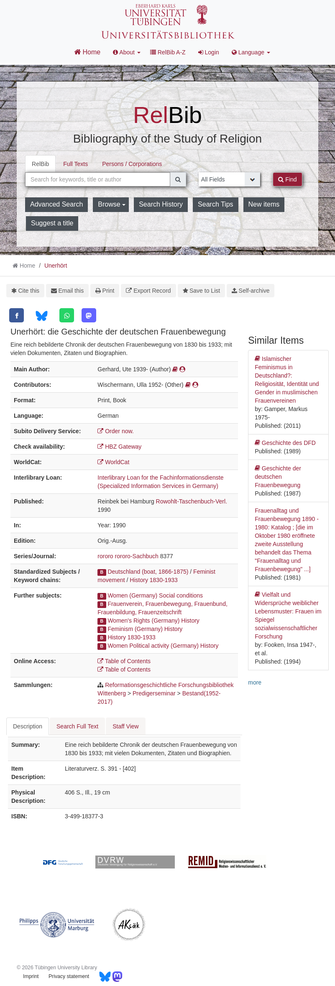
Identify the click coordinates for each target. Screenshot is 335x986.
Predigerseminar (154, 693)
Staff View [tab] (126, 726)
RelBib (40, 164)
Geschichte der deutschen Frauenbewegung (278, 476)
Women (117, 645)
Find (287, 179)
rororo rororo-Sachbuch (128, 556)
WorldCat (113, 462)
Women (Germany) (132, 595)
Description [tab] (27, 726)
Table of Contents (124, 661)
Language (251, 52)
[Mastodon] (89, 315)
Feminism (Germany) (134, 629)
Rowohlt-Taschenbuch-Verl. (191, 501)
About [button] (127, 52)
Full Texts (75, 164)
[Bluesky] (41, 316)
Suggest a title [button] (52, 223)
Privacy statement (69, 976)
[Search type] (230, 179)
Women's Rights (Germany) (143, 620)
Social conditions (181, 595)
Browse (111, 204)
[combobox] (97, 179)
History (190, 620)
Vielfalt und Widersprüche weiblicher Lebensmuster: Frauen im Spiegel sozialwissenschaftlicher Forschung (288, 615)
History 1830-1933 (153, 580)
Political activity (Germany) (164, 645)
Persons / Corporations (132, 164)
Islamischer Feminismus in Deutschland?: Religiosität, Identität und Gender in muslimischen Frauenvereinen (287, 379)
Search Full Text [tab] (77, 726)
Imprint (30, 976)
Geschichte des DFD (285, 443)
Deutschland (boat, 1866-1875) (147, 571)
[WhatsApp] (66, 315)
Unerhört (55, 265)
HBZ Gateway (119, 446)
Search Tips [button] (215, 204)
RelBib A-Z (168, 52)
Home (87, 52)
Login (208, 52)
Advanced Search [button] (56, 204)
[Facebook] (16, 315)
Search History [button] (161, 204)
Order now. (115, 431)
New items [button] (264, 204)
